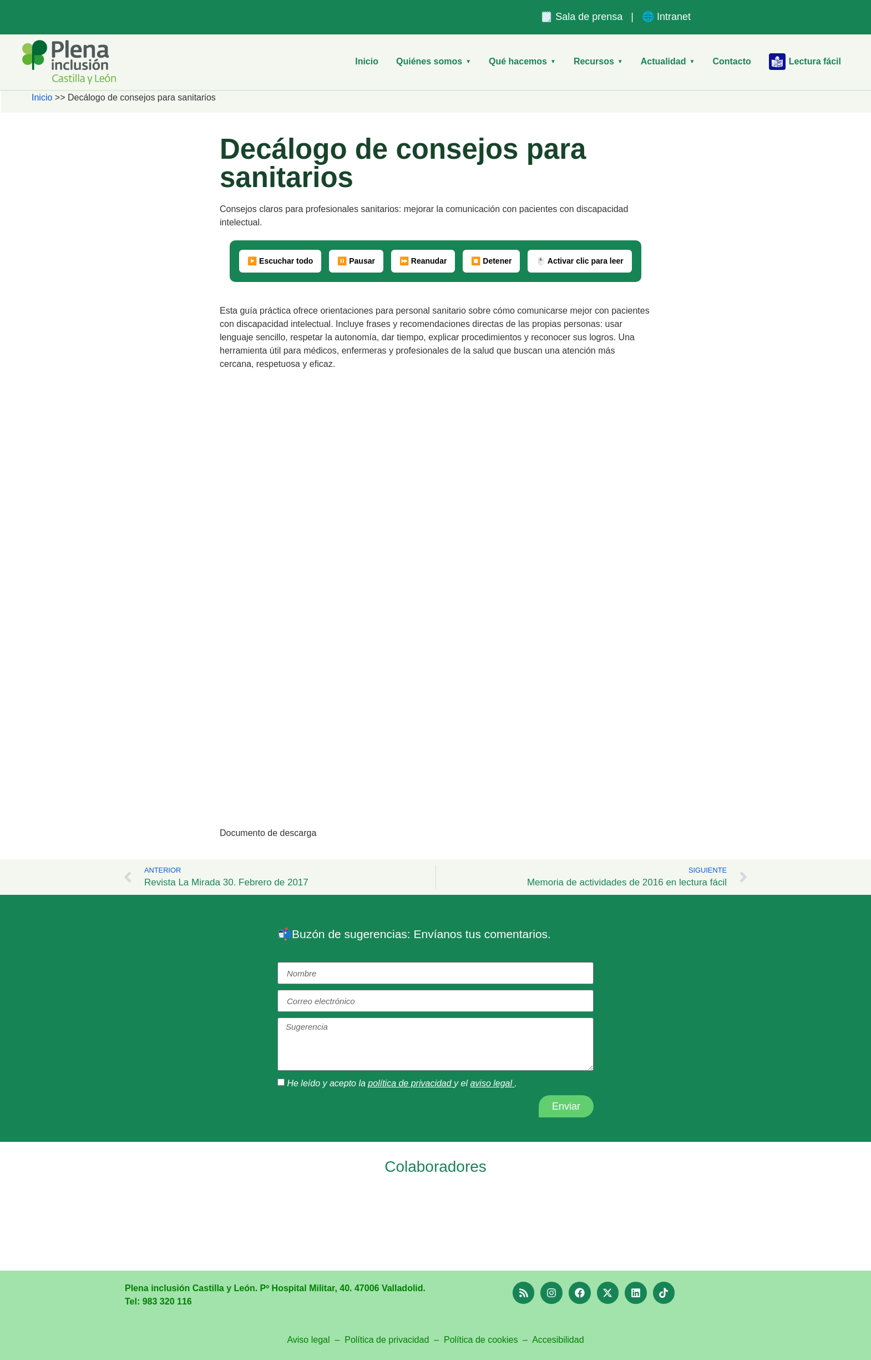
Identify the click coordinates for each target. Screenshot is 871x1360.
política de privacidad (411, 1083)
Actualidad (668, 61)
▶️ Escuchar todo (280, 260)
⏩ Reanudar (423, 260)
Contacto (731, 61)
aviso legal (492, 1083)
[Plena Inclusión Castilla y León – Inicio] (69, 62)
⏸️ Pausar (356, 260)
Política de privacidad (388, 1339)
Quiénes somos (433, 61)
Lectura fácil (805, 61)
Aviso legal (308, 1339)
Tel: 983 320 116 (158, 1301)
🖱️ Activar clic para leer (579, 260)
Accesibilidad (558, 1339)
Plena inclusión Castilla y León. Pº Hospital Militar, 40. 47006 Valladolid (274, 1288)
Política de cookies (481, 1339)
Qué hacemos (522, 61)
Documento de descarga (268, 833)
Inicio (366, 61)
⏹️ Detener (491, 260)
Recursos (598, 61)
